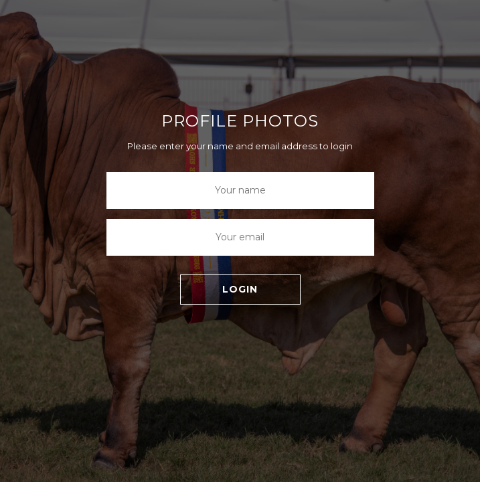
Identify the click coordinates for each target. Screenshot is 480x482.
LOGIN (240, 289)
